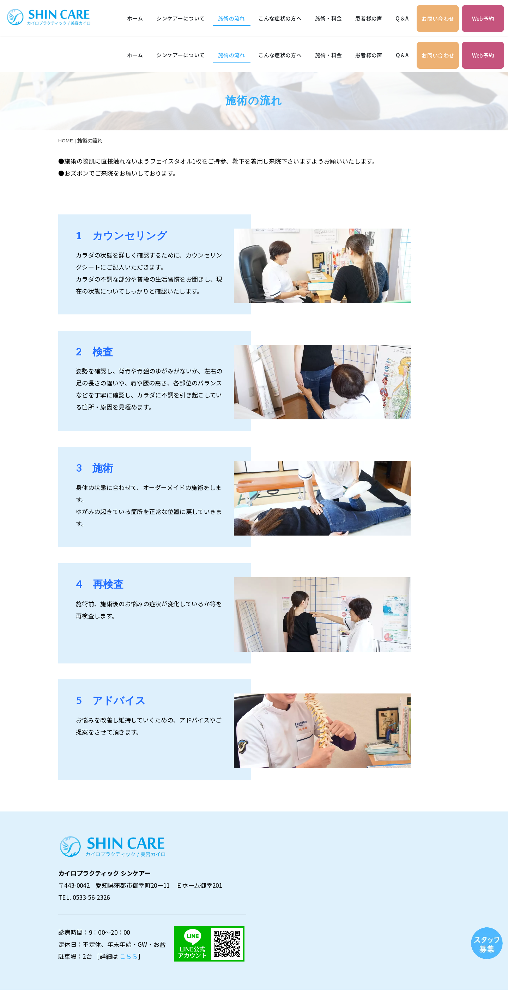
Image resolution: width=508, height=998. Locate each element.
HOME (65, 105)
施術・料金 (328, 18)
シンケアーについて (180, 18)
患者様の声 (368, 18)
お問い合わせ (438, 18)
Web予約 (483, 18)
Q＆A (402, 18)
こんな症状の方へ (280, 18)
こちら (129, 920)
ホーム (135, 18)
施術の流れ (231, 18)
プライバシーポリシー (465, 971)
